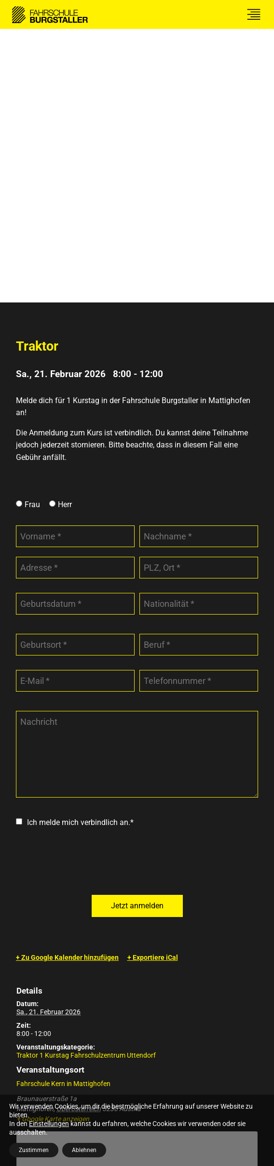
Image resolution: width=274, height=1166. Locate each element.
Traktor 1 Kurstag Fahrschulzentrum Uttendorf (86, 782)
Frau (32, 231)
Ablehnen (84, 1150)
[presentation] (89, 588)
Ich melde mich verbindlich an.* (80, 548)
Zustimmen (34, 1150)
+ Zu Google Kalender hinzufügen (67, 684)
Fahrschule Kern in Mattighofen (63, 810)
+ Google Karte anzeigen (52, 845)
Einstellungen (49, 1123)
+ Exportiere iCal (152, 684)
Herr (65, 231)
